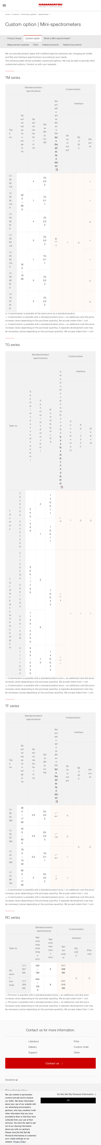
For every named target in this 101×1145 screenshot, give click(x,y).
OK (68, 1100)
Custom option (33, 39)
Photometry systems (28, 14)
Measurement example (18, 45)
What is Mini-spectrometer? (57, 39)
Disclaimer (10, 1080)
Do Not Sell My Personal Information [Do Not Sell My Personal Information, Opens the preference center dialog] (75, 1094)
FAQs (35, 45)
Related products (50, 45)
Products (15, 14)
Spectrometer (44, 14)
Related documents (72, 45)
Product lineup (14, 39)
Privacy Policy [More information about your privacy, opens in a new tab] (19, 1142)
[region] (50, 1118)
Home (7, 14)
